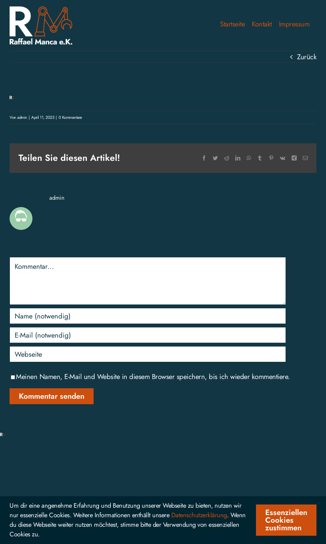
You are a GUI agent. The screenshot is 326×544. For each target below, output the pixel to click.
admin (22, 117)
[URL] (148, 354)
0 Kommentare (70, 117)
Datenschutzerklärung (199, 515)
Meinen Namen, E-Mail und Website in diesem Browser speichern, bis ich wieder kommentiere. (153, 376)
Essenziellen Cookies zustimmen (286, 520)
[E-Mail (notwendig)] (148, 335)
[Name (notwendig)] (148, 316)
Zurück (306, 57)
